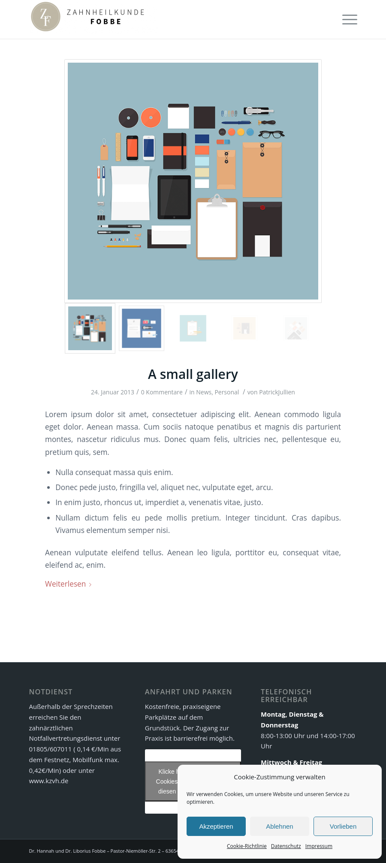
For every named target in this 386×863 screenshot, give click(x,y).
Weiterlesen (70, 584)
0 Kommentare (162, 392)
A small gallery (193, 374)
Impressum (318, 846)
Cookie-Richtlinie (247, 846)
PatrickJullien (277, 392)
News (203, 392)
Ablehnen (279, 826)
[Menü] (347, 19)
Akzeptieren (216, 826)
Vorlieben (343, 826)
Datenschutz (286, 846)
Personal (226, 392)
